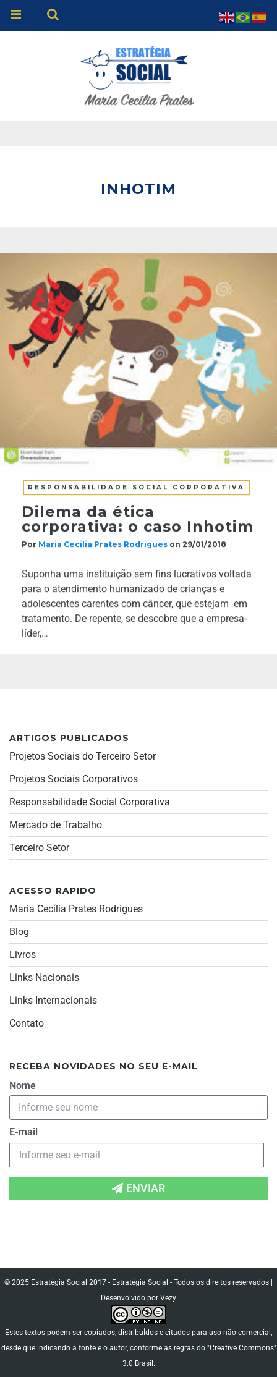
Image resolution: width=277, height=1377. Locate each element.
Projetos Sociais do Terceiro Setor (82, 756)
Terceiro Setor (39, 848)
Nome (22, 1085)
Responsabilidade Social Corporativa (136, 488)
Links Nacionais (44, 977)
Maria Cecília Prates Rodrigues (76, 909)
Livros (22, 954)
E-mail (23, 1132)
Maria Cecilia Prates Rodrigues (103, 544)
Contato (26, 1023)
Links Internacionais (53, 1000)
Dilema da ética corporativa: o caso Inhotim (138, 519)
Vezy (168, 1298)
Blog (19, 932)
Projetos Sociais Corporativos (73, 779)
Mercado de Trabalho (55, 825)
